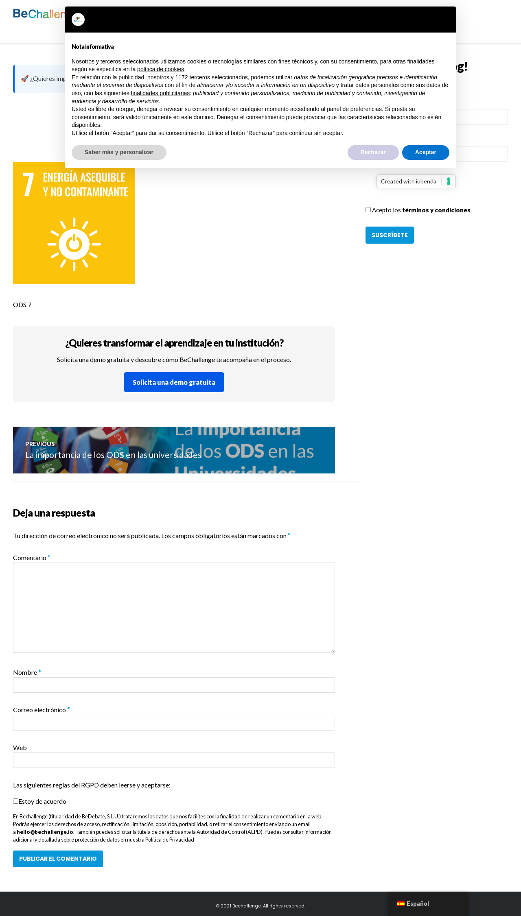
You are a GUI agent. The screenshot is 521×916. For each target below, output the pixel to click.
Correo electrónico (41, 710)
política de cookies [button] (160, 69)
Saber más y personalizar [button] (119, 152)
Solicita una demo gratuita (174, 382)
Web (20, 747)
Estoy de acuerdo (42, 801)
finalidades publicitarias (160, 93)
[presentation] (427, 189)
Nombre (27, 672)
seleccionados (230, 77)
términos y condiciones (436, 210)
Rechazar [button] (373, 152)
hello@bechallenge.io (45, 832)
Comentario (31, 557)
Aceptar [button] (425, 152)
